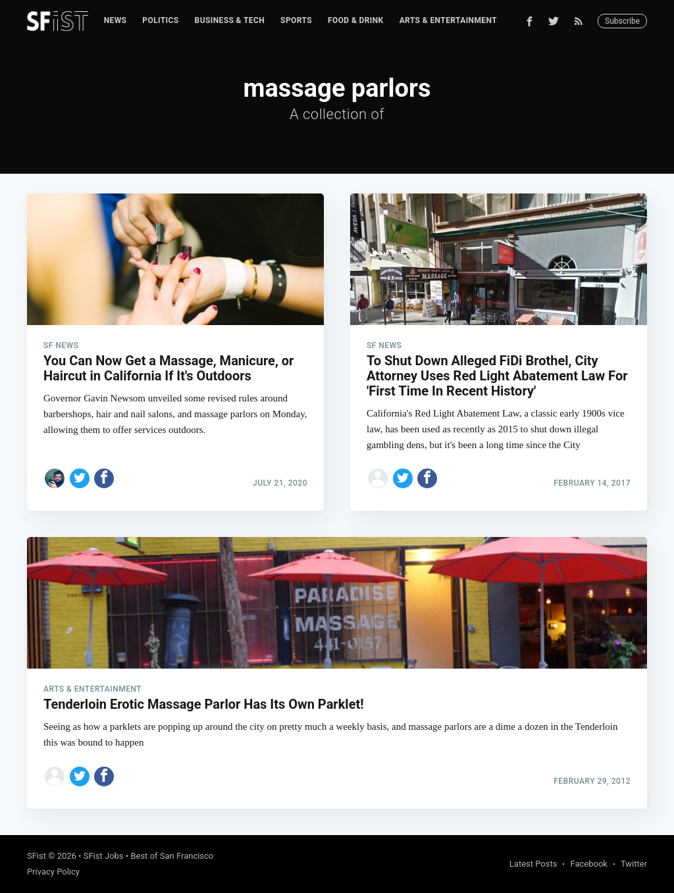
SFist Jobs (104, 856)
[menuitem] (115, 21)
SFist (36, 856)
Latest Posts (533, 864)
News (115, 20)
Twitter (634, 864)
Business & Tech (230, 20)
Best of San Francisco (171, 856)
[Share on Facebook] (104, 478)
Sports (296, 20)
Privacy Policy (53, 872)
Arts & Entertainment (448, 20)
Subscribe (622, 21)
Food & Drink (356, 20)
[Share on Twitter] (79, 478)
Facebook (588, 864)
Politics (160, 20)
